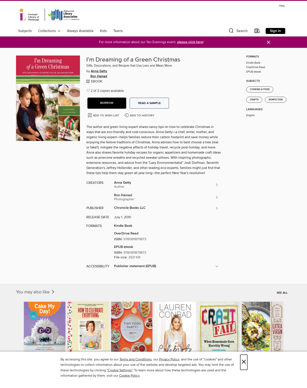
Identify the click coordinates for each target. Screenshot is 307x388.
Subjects (25, 31)
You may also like (35, 292)
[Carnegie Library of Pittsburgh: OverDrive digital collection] (49, 14)
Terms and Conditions (135, 359)
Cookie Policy (129, 375)
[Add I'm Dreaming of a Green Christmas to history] (139, 115)
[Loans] (257, 32)
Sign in (275, 31)
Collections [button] (49, 31)
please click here (190, 42)
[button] (238, 32)
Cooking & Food (260, 89)
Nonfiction (276, 99)
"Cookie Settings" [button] (119, 370)
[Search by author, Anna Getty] (166, 184)
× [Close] (243, 362)
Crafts (254, 99)
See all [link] (282, 293)
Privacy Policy (169, 359)
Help (282, 5)
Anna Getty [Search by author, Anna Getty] (99, 71)
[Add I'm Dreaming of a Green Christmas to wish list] (103, 115)
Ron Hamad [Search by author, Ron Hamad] (98, 76)
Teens (118, 31)
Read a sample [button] (149, 103)
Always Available (80, 31)
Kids (103, 31)
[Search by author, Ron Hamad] (166, 197)
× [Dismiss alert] (268, 42)
